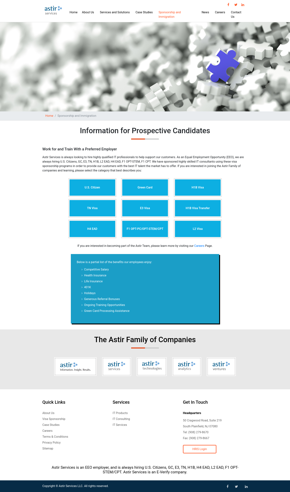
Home (73, 12)
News (205, 12)
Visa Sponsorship (53, 419)
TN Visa (92, 208)
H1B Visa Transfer (198, 208)
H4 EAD (92, 229)
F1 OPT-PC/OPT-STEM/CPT (145, 229)
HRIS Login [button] (199, 449)
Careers (220, 12)
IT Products (120, 413)
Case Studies (144, 12)
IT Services (120, 425)
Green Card (145, 187)
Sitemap (47, 448)
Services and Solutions (115, 12)
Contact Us (236, 14)
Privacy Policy (51, 442)
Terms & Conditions (55, 436)
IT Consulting (121, 419)
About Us (88, 12)
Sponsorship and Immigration (170, 14)
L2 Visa (198, 229)
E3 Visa (145, 208)
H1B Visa (198, 187)
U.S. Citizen (92, 187)
